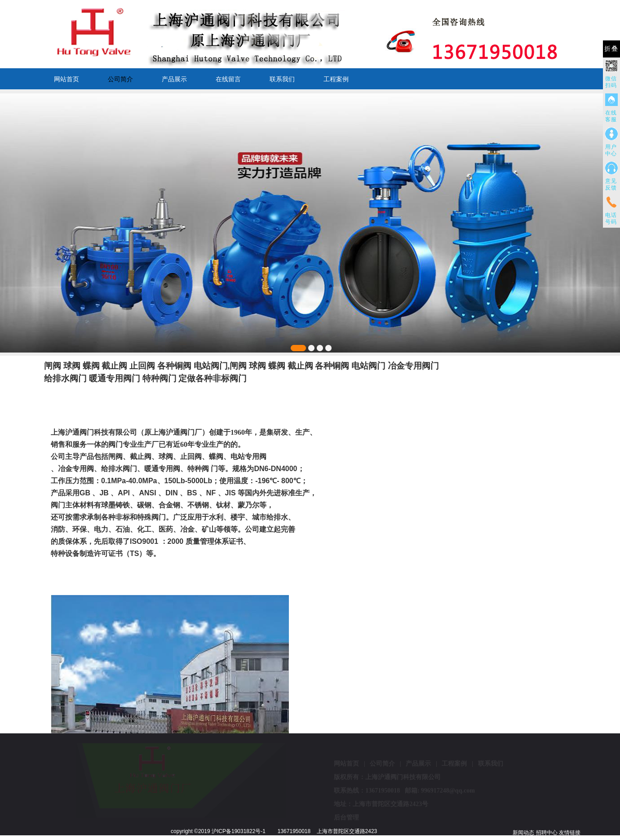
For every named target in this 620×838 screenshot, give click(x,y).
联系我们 (282, 79)
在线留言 (228, 79)
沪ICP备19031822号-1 (239, 831)
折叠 (611, 48)
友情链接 (569, 832)
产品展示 (174, 79)
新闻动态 (523, 832)
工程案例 (336, 79)
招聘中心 (547, 832)
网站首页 (66, 79)
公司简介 (120, 79)
